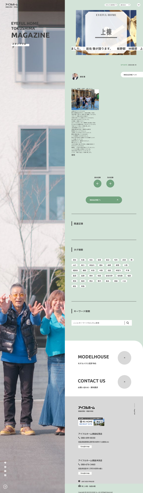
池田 (109, 270)
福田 (82, 281)
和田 (99, 275)
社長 (82, 260)
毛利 (116, 260)
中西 (101, 270)
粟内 (99, 281)
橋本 (101, 265)
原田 (74, 281)
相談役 (75, 270)
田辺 (107, 260)
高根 (82, 275)
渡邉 (116, 281)
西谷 (91, 281)
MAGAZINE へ (130, 74)
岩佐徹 (120, 275)
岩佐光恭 (109, 275)
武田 (124, 260)
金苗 (99, 260)
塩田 (129, 275)
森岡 (109, 265)
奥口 (82, 265)
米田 (92, 270)
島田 (74, 275)
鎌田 (84, 270)
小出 (124, 281)
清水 (74, 260)
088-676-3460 (88, 464)
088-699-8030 (88, 438)
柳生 (74, 286)
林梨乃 (118, 270)
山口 (74, 265)
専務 (82, 286)
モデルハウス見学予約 (111, 5)
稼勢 (117, 265)
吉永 (91, 260)
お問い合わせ (124, 5)
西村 (91, 275)
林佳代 (91, 265)
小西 (125, 265)
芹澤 (127, 270)
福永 (107, 281)
